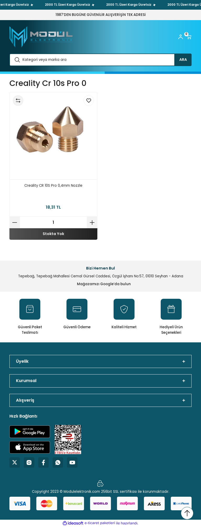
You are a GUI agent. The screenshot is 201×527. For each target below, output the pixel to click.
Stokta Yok (53, 233)
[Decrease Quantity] (14, 222)
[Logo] (40, 36)
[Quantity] (53, 222)
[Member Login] (180, 36)
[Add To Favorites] (88, 100)
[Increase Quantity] (92, 222)
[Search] (100, 60)
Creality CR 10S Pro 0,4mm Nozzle (53, 185)
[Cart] (189, 36)
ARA (183, 59)
